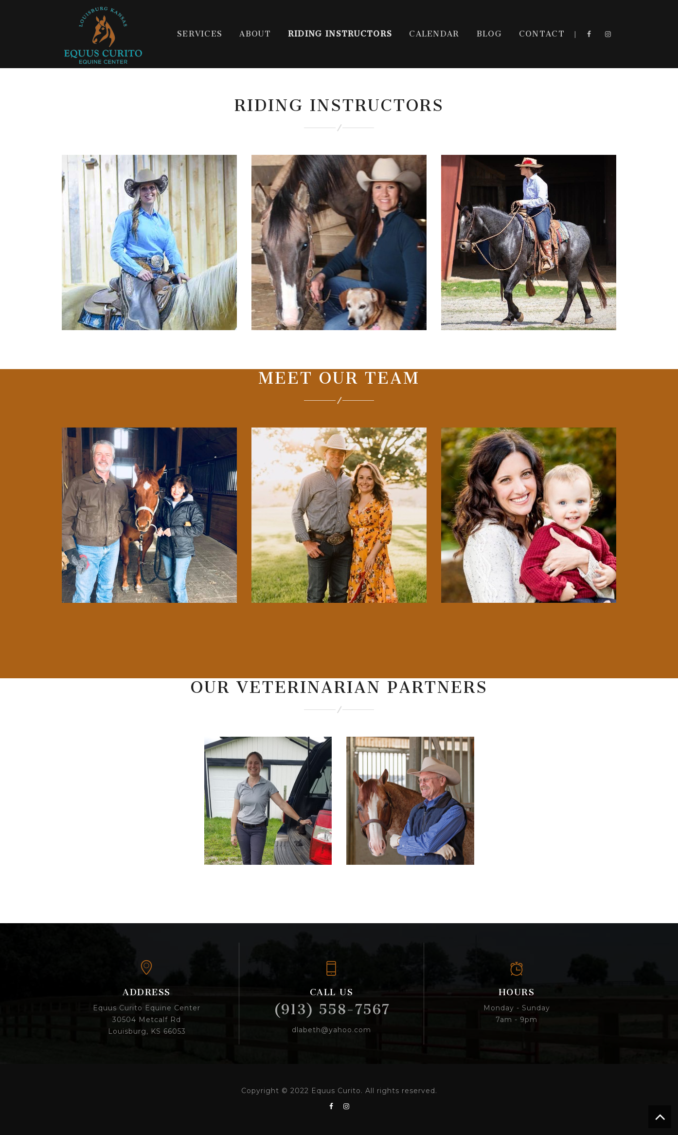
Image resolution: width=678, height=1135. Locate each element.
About (255, 33)
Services (199, 33)
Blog (489, 33)
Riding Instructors (340, 33)
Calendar (434, 33)
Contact (542, 33)
